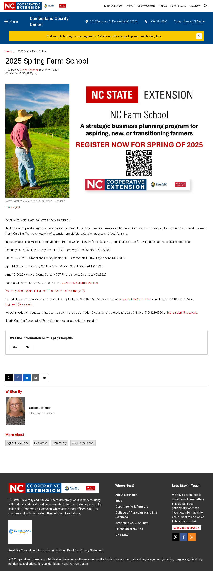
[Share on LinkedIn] (27, 377)
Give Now (195, 5)
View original (14, 207)
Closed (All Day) (194, 21)
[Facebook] (183, 537)
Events (130, 5)
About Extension (126, 495)
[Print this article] (44, 377)
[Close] (199, 36)
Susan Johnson (29, 70)
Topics (163, 5)
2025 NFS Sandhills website (80, 282)
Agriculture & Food (18, 443)
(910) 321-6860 (155, 21)
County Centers (146, 5)
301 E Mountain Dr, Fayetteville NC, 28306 (111, 21)
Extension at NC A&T (129, 529)
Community (60, 443)
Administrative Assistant (41, 413)
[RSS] (192, 537)
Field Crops (40, 443)
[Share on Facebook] (18, 377)
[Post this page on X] (9, 377)
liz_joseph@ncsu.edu (18, 304)
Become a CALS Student (131, 523)
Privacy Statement (91, 550)
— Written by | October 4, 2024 (32, 70)
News (8, 51)
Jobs (118, 500)
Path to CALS (178, 5)
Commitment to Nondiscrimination (43, 550)
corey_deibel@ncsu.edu (134, 299)
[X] (175, 537)
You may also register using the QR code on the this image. (43, 291)
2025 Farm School (83, 443)
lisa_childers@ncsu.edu (182, 312)
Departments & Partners (131, 506)
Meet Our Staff (113, 5)
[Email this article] (35, 377)
